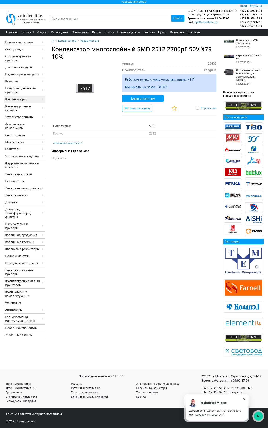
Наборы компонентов (21, 328)
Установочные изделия (22, 156)
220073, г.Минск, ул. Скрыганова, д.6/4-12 (231, 376)
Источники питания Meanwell (90, 396)
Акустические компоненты (15, 126)
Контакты (193, 32)
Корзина (256, 6)
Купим (96, 32)
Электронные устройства (23, 188)
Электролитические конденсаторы (158, 383)
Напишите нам (137, 108)
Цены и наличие (143, 98)
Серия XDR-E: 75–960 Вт (249, 57)
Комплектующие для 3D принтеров (22, 283)
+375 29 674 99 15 (251, 26)
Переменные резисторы (151, 388)
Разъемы (11, 81)
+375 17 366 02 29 (214, 392)
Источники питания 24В (21, 388)
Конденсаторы (15, 99)
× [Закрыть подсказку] (244, 399)
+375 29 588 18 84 (251, 18)
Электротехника (16, 195)
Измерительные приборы (17, 226)
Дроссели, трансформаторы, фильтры (18, 213)
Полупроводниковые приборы (20, 90)
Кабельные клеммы (19, 242)
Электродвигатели (18, 174)
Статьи (109, 32)
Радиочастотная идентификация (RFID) (21, 319)
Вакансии (177, 32)
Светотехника (15, 135)
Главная (12, 32)
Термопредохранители (85, 392)
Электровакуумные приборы (19, 272)
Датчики (11, 202)
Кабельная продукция (21, 235)
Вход (243, 6)
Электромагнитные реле (21, 396)
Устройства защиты (19, 117)
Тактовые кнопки (147, 392)
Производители (128, 32)
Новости (149, 32)
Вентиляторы (15, 181)
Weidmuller (13, 303)
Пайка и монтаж (17, 256)
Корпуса (141, 396)
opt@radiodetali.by (206, 22)
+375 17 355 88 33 (214, 388)
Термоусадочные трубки (21, 401)
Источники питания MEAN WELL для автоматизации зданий (248, 75)
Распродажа (60, 32)
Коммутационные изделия (18, 108)
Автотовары (13, 310)
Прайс (162, 32)
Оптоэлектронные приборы (18, 58)
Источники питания (19, 42)
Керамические (89, 40)
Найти (177, 18)
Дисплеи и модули (18, 67)
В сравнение (208, 108)
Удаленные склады (18, 335)
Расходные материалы (21, 263)
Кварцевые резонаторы (22, 249)
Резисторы (13, 149)
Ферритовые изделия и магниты (22, 165)
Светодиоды (14, 49)
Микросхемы (14, 142)
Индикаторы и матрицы (22, 74)
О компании (80, 32)
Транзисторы (14, 392)
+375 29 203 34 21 (251, 22)
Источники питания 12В (86, 388)
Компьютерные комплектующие (17, 294)
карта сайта (118, 375)
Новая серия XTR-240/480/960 (247, 42)
